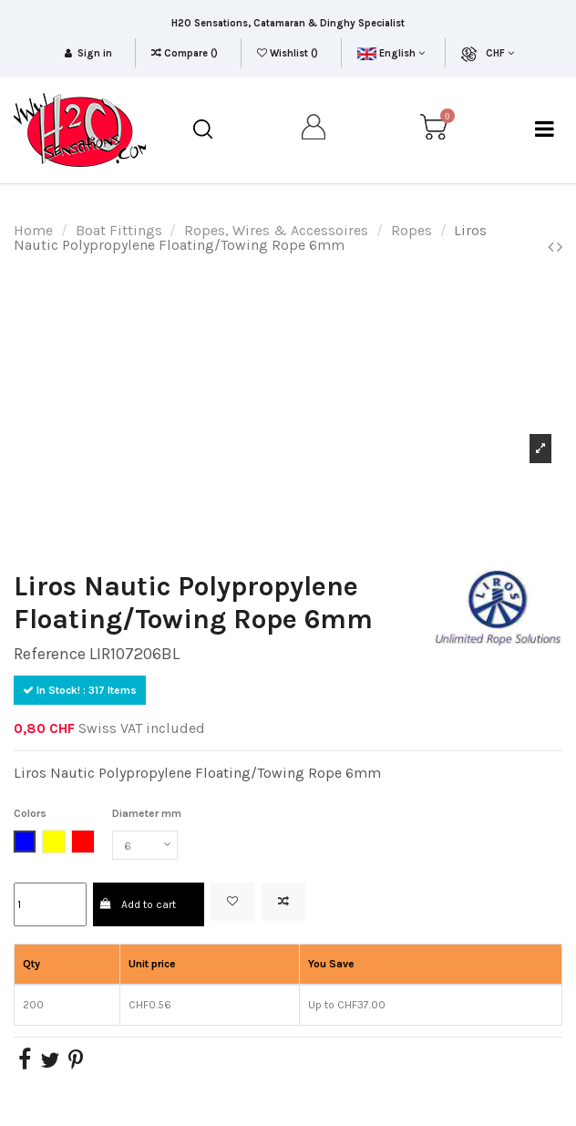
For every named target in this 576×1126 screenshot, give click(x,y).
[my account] (314, 130)
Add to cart (138, 904)
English (390, 53)
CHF (500, 53)
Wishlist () (289, 53)
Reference (50, 654)
